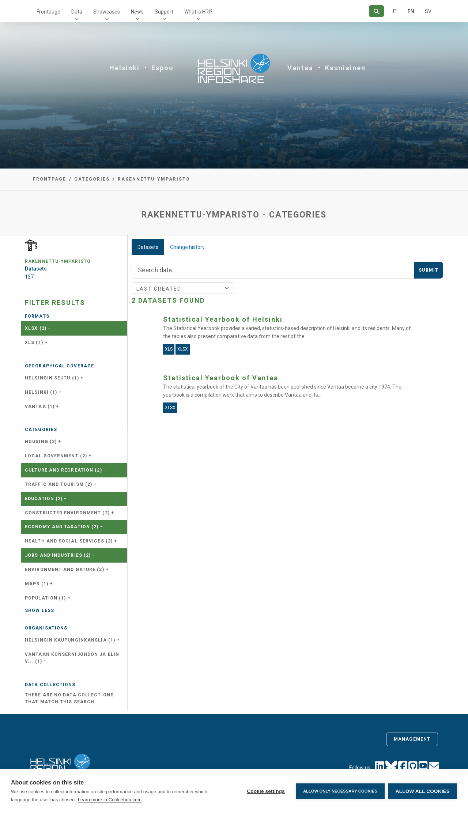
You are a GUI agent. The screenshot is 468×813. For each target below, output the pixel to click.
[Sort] (183, 288)
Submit (428, 270)
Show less (39, 610)
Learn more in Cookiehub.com (109, 799)
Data (76, 12)
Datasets (147, 247)
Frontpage (48, 12)
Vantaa (300, 68)
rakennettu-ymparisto (154, 179)
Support (164, 12)
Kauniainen (345, 68)
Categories (92, 179)
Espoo (162, 68)
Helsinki (124, 68)
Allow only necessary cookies (340, 791)
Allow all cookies (423, 791)
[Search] (376, 11)
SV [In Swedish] (428, 11)
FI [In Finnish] (395, 11)
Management (412, 739)
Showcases (106, 12)
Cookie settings (266, 791)
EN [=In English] (411, 11)
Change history (187, 247)
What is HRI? (198, 12)
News (137, 12)
